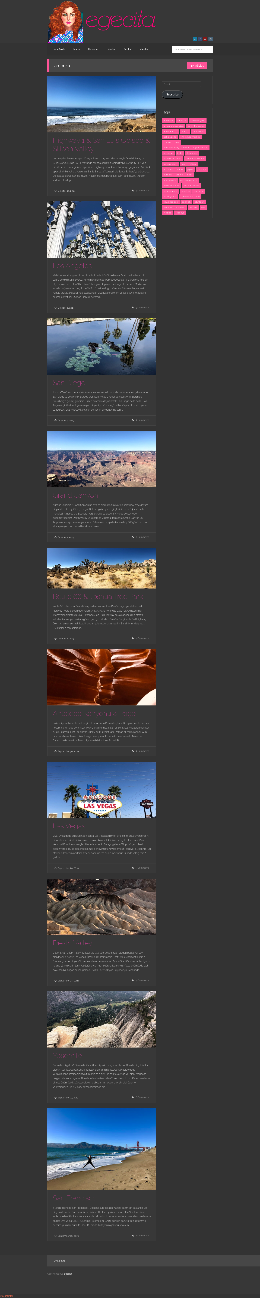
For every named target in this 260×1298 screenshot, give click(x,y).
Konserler (93, 49)
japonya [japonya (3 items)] (202, 169)
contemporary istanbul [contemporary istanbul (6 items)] (176, 147)
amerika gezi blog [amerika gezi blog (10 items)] (174, 126)
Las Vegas (69, 826)
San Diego (69, 382)
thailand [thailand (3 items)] (180, 207)
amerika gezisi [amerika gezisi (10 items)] (196, 126)
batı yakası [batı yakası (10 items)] (198, 131)
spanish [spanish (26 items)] (186, 202)
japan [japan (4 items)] (190, 169)
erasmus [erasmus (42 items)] (168, 153)
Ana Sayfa (59, 49)
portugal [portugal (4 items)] (199, 191)
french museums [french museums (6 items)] (195, 158)
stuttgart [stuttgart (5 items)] (200, 202)
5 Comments (142, 307)
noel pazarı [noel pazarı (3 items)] (170, 180)
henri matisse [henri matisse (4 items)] (189, 164)
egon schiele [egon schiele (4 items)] (200, 147)
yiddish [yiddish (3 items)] (168, 213)
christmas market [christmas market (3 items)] (190, 137)
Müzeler (143, 49)
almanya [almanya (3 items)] (168, 120)
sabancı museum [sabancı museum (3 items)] (190, 196)
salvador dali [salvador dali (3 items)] (171, 202)
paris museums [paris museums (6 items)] (188, 180)
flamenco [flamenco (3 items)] (192, 153)
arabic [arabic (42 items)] (185, 131)
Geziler (127, 49)
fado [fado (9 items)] (179, 153)
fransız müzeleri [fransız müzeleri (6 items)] (173, 158)
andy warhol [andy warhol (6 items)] (170, 131)
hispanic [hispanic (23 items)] (168, 169)
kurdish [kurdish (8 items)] (168, 175)
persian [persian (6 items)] (186, 191)
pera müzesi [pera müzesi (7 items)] (170, 191)
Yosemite (67, 1055)
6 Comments (142, 537)
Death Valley (72, 943)
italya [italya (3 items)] (180, 169)
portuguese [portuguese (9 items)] (170, 196)
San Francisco (75, 1198)
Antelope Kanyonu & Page (94, 713)
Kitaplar (111, 49)
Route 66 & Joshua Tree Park (98, 596)
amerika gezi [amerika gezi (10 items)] (197, 120)
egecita (68, 1273)
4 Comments (142, 190)
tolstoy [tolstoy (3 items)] (193, 207)
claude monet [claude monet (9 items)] (171, 142)
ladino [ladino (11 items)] (179, 175)
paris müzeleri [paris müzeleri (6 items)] (172, 185)
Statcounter (6, 1295)
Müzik (77, 49)
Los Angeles (72, 265)
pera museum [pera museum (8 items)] (191, 185)
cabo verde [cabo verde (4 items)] (170, 137)
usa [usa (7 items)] (203, 207)
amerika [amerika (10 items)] (181, 120)
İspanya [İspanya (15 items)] (180, 213)
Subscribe (172, 94)
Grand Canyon (75, 495)
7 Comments (142, 1235)
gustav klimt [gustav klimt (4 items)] (170, 164)
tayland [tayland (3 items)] (168, 207)
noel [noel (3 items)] (189, 175)
